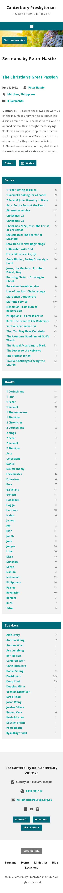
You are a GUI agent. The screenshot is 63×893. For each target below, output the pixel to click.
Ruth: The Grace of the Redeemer (27, 321)
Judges (10, 546)
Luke (9, 551)
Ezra (9, 484)
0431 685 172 (34, 791)
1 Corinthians (15, 391)
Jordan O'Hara (15, 707)
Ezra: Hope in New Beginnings (25, 244)
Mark (9, 556)
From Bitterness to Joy (21, 254)
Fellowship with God (19, 249)
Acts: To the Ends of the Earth (25, 205)
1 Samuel (12, 407)
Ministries (41, 862)
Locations (31, 867)
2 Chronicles (14, 422)
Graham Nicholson (18, 691)
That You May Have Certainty (25, 331)
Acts (9, 453)
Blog (55, 862)
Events (25, 862)
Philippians (28, 94)
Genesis (11, 494)
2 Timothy (13, 448)
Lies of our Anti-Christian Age (25, 291)
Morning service (16, 301)
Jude (9, 541)
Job (8, 525)
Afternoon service (18, 210)
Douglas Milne (15, 686)
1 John (10, 396)
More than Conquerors (21, 296)
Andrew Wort (15, 645)
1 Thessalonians (16, 412)
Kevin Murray (15, 717)
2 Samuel (12, 443)
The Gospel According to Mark (26, 345)
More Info (21, 819)
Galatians (12, 489)
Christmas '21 (15, 215)
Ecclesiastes (14, 474)
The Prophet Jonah (18, 355)
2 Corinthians (15, 427)
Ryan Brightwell (16, 733)
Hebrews (12, 510)
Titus (9, 608)
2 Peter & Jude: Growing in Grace (27, 200)
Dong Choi (13, 681)
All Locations (31, 827)
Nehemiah (12, 577)
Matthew (13, 94)
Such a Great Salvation (21, 326)
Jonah (10, 536)
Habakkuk (12, 499)
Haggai (10, 505)
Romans (11, 597)
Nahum (11, 572)
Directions (41, 819)
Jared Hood (13, 696)
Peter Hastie (36, 87)
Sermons (10, 862)
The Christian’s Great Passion (30, 77)
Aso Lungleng (15, 650)
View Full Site (32, 850)
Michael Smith (15, 722)
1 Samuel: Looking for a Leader (26, 195)
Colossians (13, 458)
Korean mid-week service (22, 286)
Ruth (9, 603)
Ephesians (12, 479)
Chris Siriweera (16, 666)
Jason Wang (14, 702)
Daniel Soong (15, 671)
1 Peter (11, 402)
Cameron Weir (15, 660)
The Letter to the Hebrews (23, 350)
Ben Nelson (13, 655)
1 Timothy (13, 417)
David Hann (13, 676)
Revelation (13, 592)
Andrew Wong (15, 640)
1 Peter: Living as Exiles (21, 189)
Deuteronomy (15, 469)
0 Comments (15, 101)
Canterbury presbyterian (31, 7)
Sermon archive (14, 40)
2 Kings (11, 433)
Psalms (10, 587)
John (9, 530)
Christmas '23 (15, 220)
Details (9, 163)
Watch (27, 163)
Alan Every (13, 635)
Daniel (10, 463)
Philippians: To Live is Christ (24, 316)
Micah (10, 567)
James (10, 520)
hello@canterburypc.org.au (34, 799)
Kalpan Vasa (14, 712)
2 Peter (11, 438)
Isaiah (10, 515)
